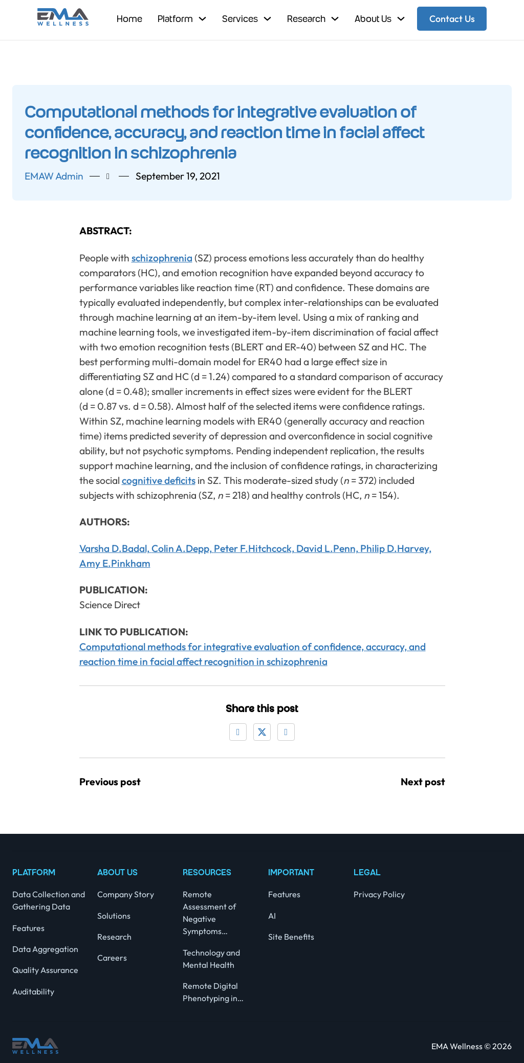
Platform (175, 18)
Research (306, 18)
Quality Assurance (45, 970)
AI (272, 916)
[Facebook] (238, 732)
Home (129, 18)
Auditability (33, 991)
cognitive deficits (158, 480)
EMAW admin (54, 176)
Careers (112, 958)
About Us (373, 18)
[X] (262, 732)
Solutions (113, 916)
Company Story (125, 894)
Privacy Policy (379, 894)
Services (240, 18)
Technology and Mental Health (211, 958)
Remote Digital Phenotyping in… (213, 992)
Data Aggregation (45, 949)
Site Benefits (291, 937)
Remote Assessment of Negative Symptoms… (209, 912)
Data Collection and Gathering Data (48, 900)
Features (28, 928)
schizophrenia (162, 258)
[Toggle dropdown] (202, 18)
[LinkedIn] (286, 732)
